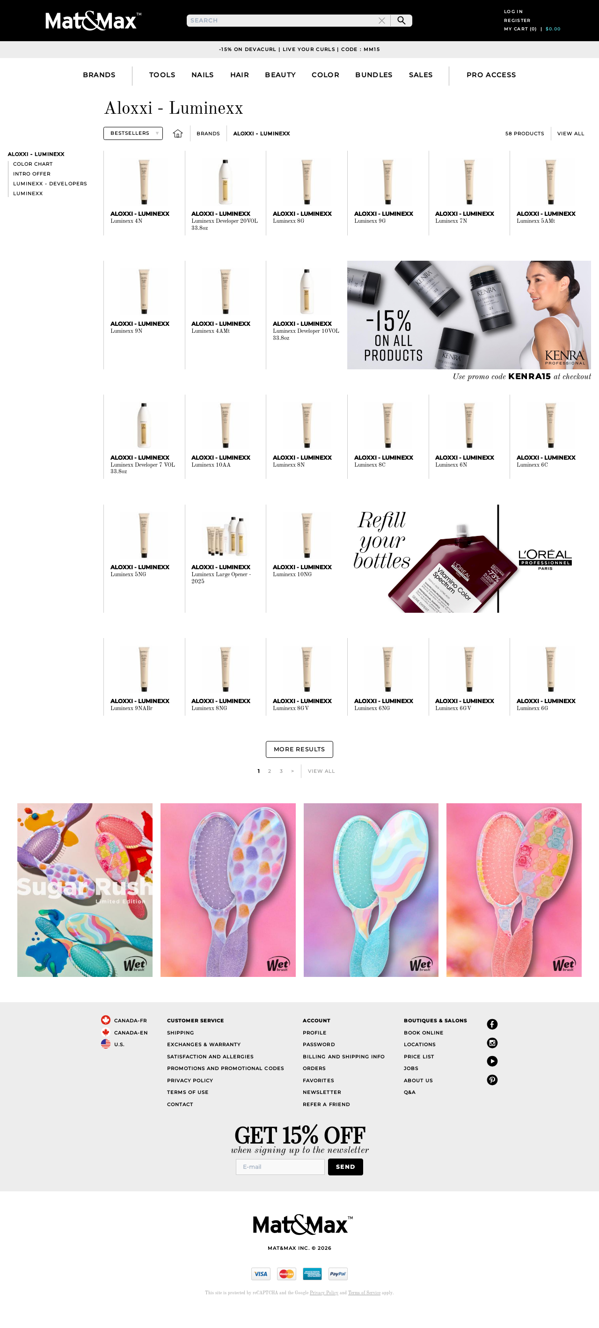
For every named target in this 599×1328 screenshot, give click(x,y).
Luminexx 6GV (453, 731)
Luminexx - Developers (50, 206)
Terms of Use (188, 1112)
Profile (315, 1053)
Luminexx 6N (451, 487)
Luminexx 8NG (209, 731)
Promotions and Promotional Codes (225, 1089)
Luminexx (28, 216)
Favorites (318, 1101)
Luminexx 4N (126, 244)
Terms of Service (364, 1312)
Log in (513, 22)
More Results (299, 771)
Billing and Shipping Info (344, 1077)
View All (570, 156)
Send (348, 1186)
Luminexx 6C (532, 487)
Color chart (33, 186)
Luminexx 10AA (211, 487)
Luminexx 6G (532, 731)
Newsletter (322, 1112)
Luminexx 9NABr (131, 731)
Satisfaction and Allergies (210, 1077)
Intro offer (32, 196)
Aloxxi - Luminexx (262, 156)
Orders (314, 1089)
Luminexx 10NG (292, 597)
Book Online (424, 1053)
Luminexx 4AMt (210, 353)
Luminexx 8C (370, 487)
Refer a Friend (326, 1125)
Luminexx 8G (289, 244)
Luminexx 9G (370, 244)
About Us (418, 1101)
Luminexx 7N (451, 244)
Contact (180, 1125)
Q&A (410, 1112)
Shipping (180, 1053)
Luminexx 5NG (128, 597)
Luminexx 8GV (291, 731)
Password (319, 1065)
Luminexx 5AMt (536, 244)
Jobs (411, 1089)
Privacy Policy (190, 1101)
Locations (420, 1065)
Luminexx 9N (126, 353)
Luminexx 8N (289, 487)
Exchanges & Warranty (204, 1065)
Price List (419, 1077)
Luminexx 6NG (372, 731)
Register (517, 31)
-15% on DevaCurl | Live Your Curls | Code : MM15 (299, 72)
